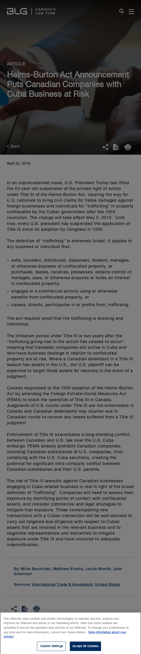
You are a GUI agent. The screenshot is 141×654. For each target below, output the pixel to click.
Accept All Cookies (85, 647)
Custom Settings (51, 647)
